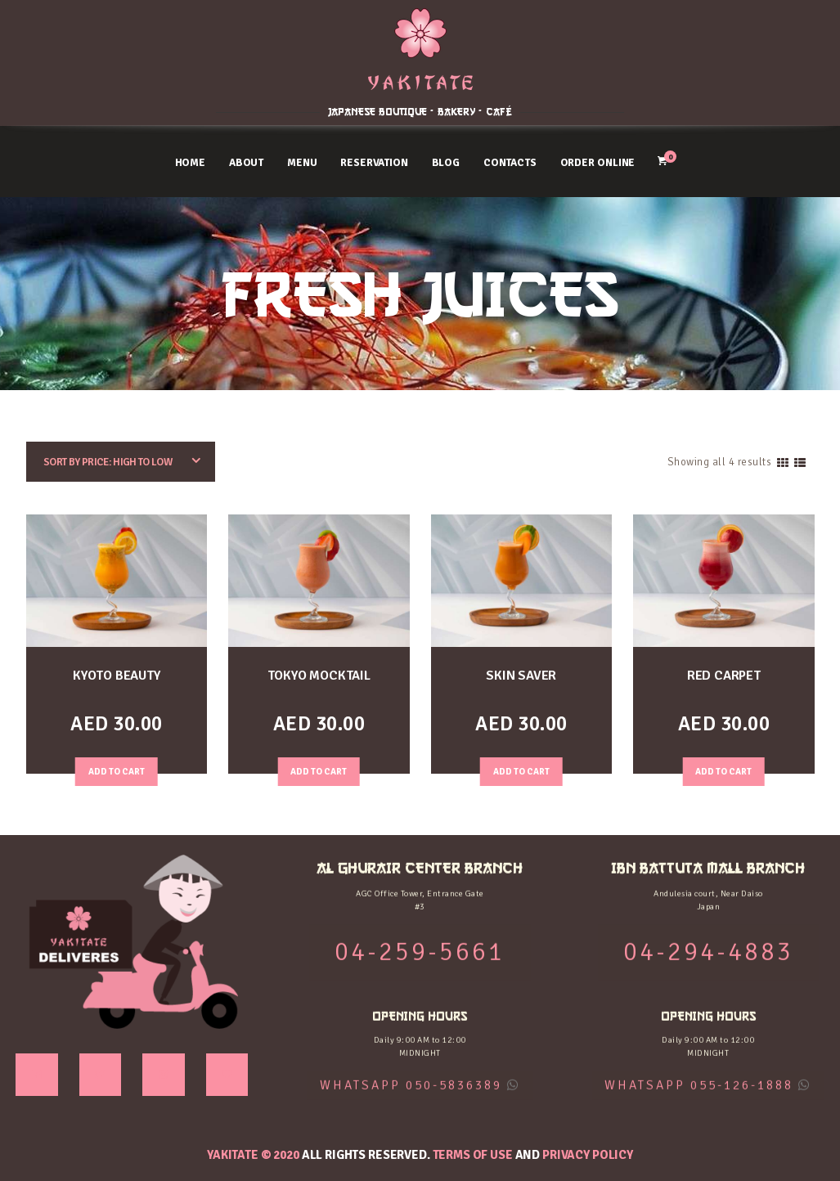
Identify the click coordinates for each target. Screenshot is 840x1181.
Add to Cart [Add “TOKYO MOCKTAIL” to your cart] (318, 771)
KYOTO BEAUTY (116, 675)
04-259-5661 (96, 65)
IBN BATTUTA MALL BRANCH (744, 26)
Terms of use (473, 1154)
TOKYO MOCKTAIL (319, 675)
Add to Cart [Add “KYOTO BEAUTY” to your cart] (116, 771)
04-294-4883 (744, 65)
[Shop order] (120, 462)
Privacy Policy (587, 1154)
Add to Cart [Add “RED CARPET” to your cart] (723, 771)
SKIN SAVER (521, 675)
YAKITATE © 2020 (253, 1154)
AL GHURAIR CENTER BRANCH (96, 26)
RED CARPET (724, 675)
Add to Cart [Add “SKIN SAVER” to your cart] (521, 771)
